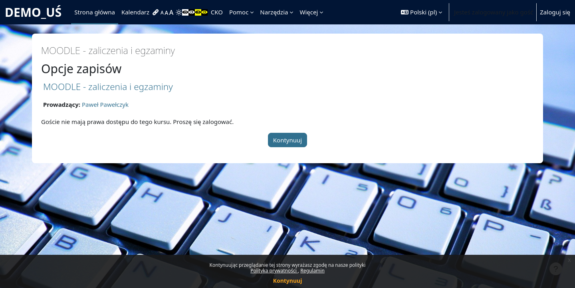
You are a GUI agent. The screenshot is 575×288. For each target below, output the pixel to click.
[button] (421, 12)
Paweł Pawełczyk (105, 104)
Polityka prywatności (274, 270)
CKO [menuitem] (217, 12)
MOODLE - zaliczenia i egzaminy (108, 86)
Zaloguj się (555, 12)
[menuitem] (157, 12)
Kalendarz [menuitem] (135, 12)
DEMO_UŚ (33, 12)
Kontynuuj (287, 280)
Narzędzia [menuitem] (274, 12)
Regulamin (312, 270)
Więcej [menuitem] (308, 12)
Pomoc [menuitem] (238, 12)
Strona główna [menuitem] (94, 12)
